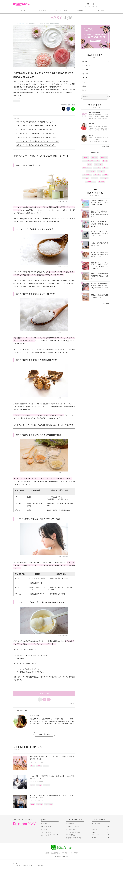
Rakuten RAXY (21, 4)
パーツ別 (39, 785)
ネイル (84, 82)
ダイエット (46, 785)
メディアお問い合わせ (72, 826)
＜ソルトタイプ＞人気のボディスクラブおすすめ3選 (34, 129)
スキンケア (85, 62)
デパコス (85, 178)
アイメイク (85, 70)
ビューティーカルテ (46, 832)
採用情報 (76, 853)
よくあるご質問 (100, 10)
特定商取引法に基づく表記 (73, 838)
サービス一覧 (16, 865)
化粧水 (105, 175)
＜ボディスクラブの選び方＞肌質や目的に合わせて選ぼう (36, 125)
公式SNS (80, 10)
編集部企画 (104, 157)
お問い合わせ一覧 (27, 865)
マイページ (44, 829)
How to (32, 765)
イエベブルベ (86, 175)
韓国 (89, 164)
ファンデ (94, 178)
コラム (84, 86)
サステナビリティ (40, 865)
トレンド (97, 168)
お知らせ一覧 (70, 823)
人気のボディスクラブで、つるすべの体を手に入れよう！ (36, 145)
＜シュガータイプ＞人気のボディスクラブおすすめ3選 (35, 133)
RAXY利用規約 (70, 835)
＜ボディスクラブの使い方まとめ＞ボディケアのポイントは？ (37, 141)
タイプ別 (101, 182)
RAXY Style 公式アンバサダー (91, 161)
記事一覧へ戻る (44, 734)
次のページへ (44, 693)
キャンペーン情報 (61, 10)
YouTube (94, 838)
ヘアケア (84, 78)
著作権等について (67, 853)
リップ (105, 168)
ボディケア (21, 98)
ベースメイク (86, 66)
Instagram (94, 829)
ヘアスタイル (90, 171)
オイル (45, 765)
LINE (93, 832)
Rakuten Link (95, 835)
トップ (23, 10)
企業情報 (47, 853)
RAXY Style (42, 10)
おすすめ (16, 101)
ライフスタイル (48, 804)
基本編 (105, 161)
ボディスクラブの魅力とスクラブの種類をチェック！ (34, 122)
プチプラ (100, 171)
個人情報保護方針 (56, 853)
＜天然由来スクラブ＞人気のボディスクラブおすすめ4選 (36, 137)
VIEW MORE (105, 146)
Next (72, 703)
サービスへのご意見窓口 (73, 832)
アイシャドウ (98, 164)
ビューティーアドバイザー (48, 835)
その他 (84, 90)
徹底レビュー (86, 168)
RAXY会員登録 (96, 823)
